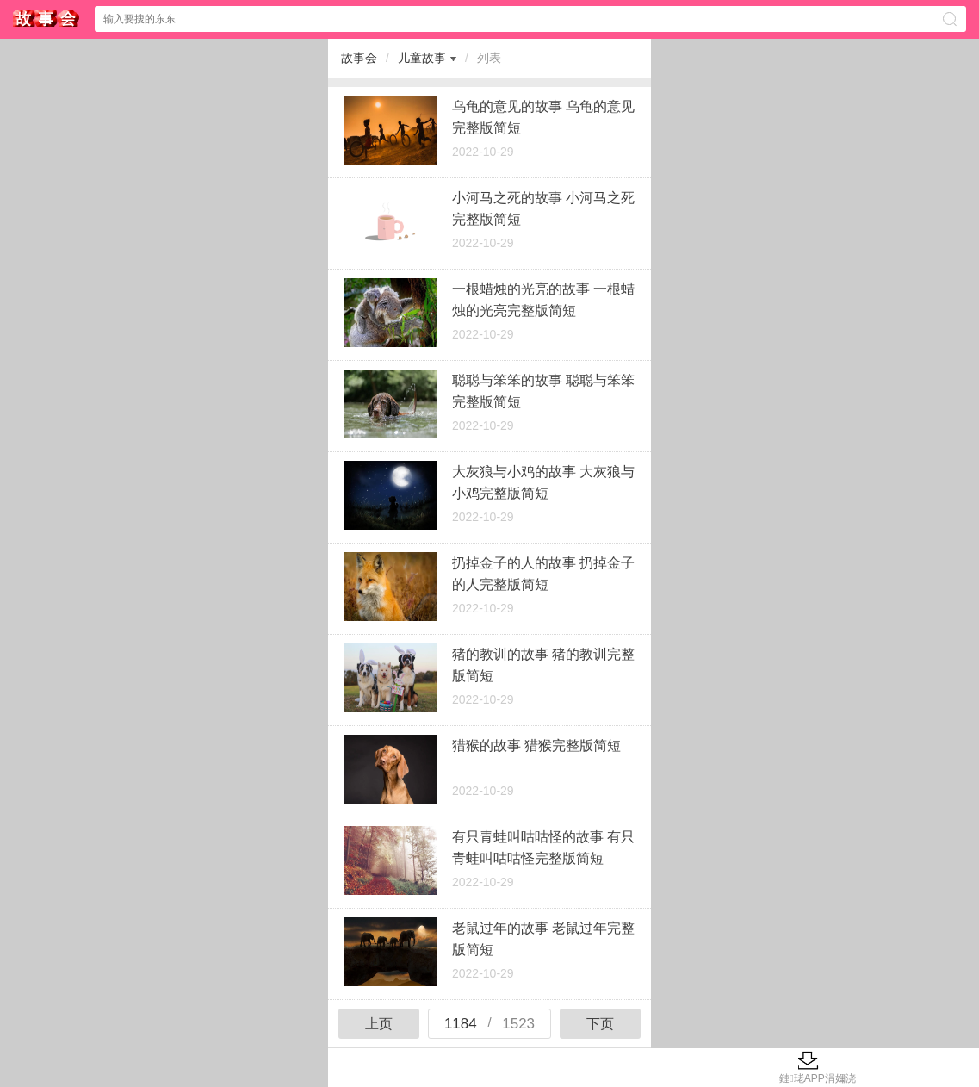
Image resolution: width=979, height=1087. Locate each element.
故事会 (359, 58)
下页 (600, 1023)
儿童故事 (422, 58)
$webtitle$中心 (46, 18)
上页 (379, 1023)
